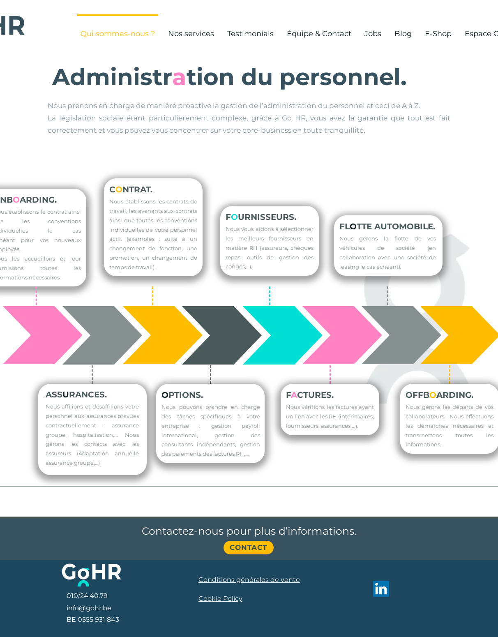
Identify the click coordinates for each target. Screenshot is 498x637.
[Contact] (249, 547)
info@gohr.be (89, 608)
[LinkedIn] (381, 589)
